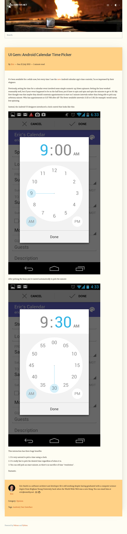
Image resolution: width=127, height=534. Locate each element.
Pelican (16, 525)
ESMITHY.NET (17, 5)
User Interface (26, 507)
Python (25, 525)
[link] (109, 5)
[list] (109, 5)
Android (16, 507)
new (59, 79)
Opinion (19, 501)
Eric (12, 64)
